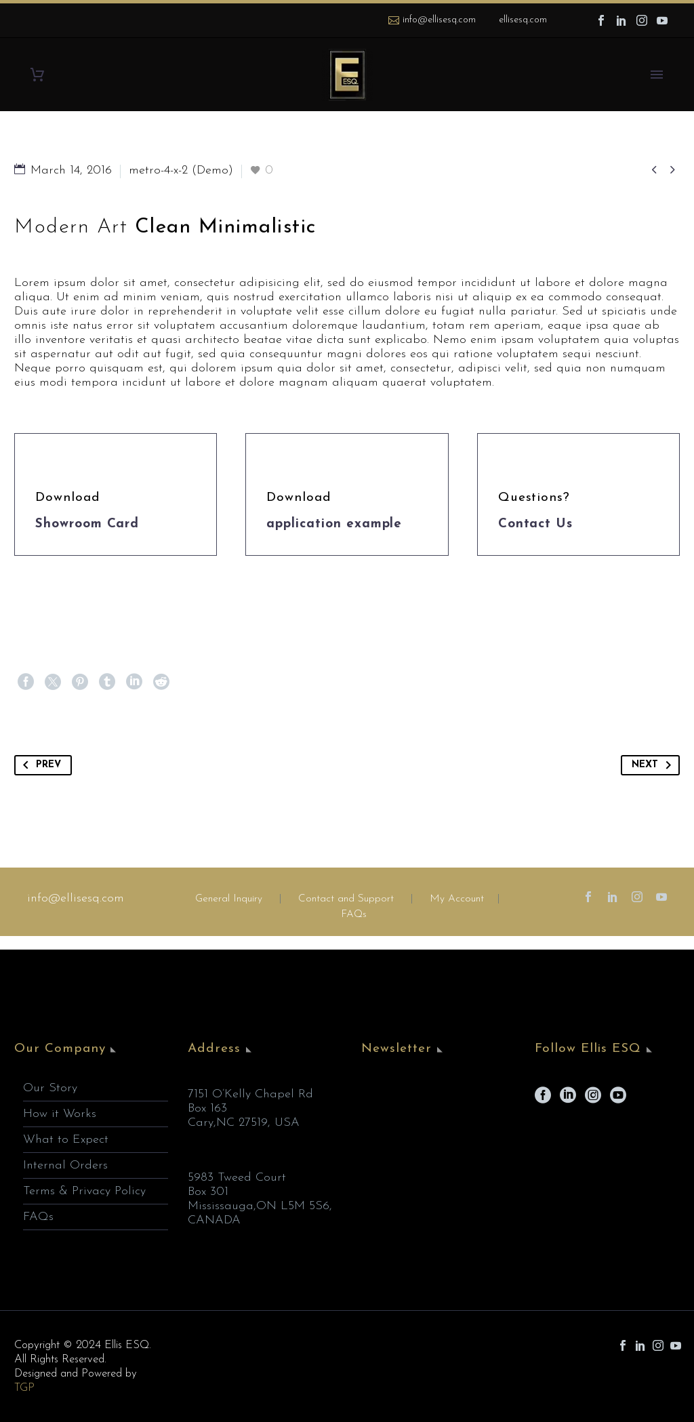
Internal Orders (65, 1165)
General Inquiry (228, 899)
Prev (39, 765)
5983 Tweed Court (237, 1177)
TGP (24, 1388)
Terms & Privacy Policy (84, 1191)
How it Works (59, 1114)
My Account (457, 899)
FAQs (354, 915)
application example (334, 524)
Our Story (50, 1088)
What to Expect (65, 1139)
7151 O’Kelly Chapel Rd (250, 1094)
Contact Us (535, 524)
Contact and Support (344, 899)
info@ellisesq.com (439, 20)
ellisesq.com (523, 20)
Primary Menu (657, 74)
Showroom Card (87, 524)
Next (654, 765)
